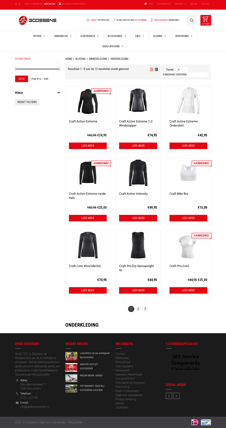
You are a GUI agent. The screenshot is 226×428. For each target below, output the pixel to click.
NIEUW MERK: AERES (91, 375)
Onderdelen (63, 36)
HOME (150, 4)
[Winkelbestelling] (184, 74)
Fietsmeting (122, 386)
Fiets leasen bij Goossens (130, 382)
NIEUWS (193, 4)
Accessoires (117, 36)
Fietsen (39, 36)
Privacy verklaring (126, 399)
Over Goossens (124, 366)
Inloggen (66, 4)
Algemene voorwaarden (129, 395)
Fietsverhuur (123, 362)
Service (120, 403)
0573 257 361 (50, 4)
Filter (22, 78)
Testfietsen (122, 407)
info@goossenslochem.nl (34, 406)
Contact (120, 354)
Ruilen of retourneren (127, 391)
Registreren (79, 4)
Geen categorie (113, 46)
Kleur (37, 93)
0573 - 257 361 (29, 397)
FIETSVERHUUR (163, 4)
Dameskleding (98, 58)
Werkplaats (122, 358)
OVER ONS (178, 4)
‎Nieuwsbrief (122, 370)
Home (68, 58)
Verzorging (184, 36)
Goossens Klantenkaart (129, 374)
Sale (140, 36)
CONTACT (205, 4)
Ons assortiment (125, 378)
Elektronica (90, 36)
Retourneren (75, 422)
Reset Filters (27, 102)
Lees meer (87, 145)
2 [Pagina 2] (138, 309)
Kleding (159, 36)
